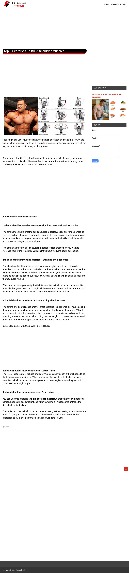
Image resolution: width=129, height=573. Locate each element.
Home (106, 4)
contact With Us (118, 4)
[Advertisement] (64, 28)
